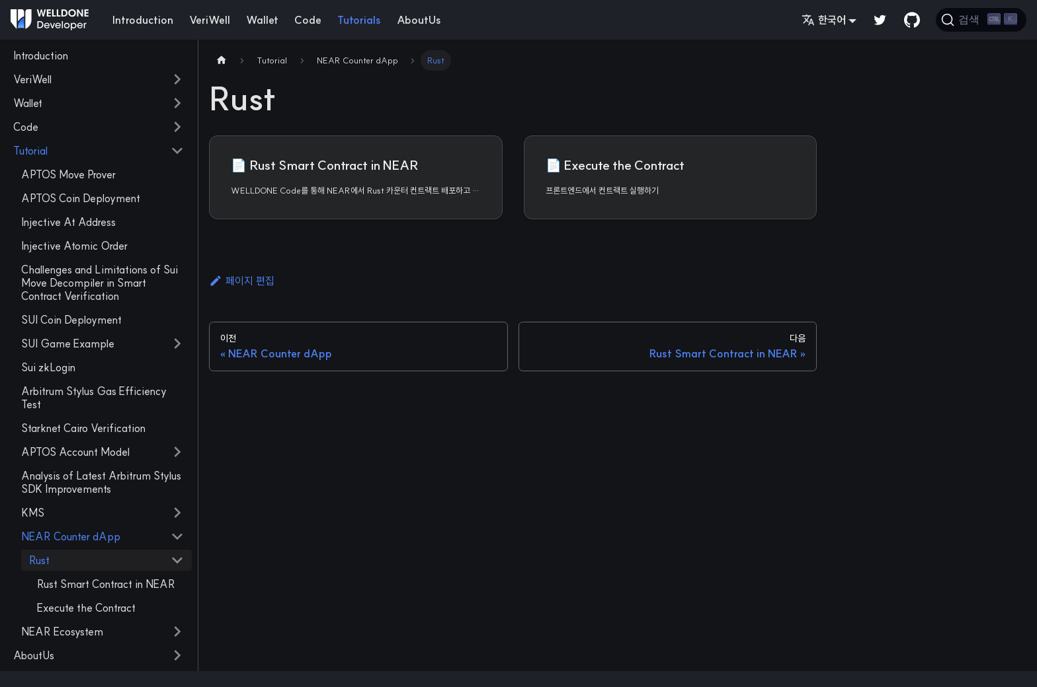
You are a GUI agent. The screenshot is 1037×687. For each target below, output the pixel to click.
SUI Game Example (67, 343)
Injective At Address (68, 222)
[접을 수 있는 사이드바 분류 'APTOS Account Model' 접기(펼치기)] (177, 451)
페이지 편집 (241, 280)
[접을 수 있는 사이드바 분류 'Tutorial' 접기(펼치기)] (177, 150)
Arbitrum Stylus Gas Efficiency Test (94, 397)
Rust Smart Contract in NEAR (106, 584)
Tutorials (359, 19)
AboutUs (419, 19)
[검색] (981, 20)
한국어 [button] (824, 19)
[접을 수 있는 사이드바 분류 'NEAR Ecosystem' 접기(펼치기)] (177, 631)
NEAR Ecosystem (62, 631)
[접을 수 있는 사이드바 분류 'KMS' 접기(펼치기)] (177, 512)
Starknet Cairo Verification (83, 428)
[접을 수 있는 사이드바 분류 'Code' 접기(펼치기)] (177, 126)
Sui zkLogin (48, 367)
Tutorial (30, 150)
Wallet (262, 19)
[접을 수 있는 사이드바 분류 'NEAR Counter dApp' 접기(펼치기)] (177, 536)
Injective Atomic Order (74, 245)
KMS (32, 512)
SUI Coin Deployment (71, 319)
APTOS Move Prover (68, 174)
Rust (39, 560)
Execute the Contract (86, 607)
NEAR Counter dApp (70, 536)
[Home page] (221, 60)
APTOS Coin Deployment (80, 198)
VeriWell (209, 19)
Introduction (142, 19)
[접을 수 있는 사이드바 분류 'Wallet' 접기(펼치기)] (177, 103)
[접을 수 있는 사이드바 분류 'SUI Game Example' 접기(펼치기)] (177, 343)
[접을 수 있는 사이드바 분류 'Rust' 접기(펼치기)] (177, 560)
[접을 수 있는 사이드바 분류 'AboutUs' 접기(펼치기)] (177, 655)
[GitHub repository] (912, 19)
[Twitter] (880, 19)
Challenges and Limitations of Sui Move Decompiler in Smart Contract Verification (99, 283)
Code (307, 19)
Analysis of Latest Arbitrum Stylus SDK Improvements (101, 482)
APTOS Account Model (75, 451)
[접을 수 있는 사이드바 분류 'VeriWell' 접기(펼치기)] (177, 79)
